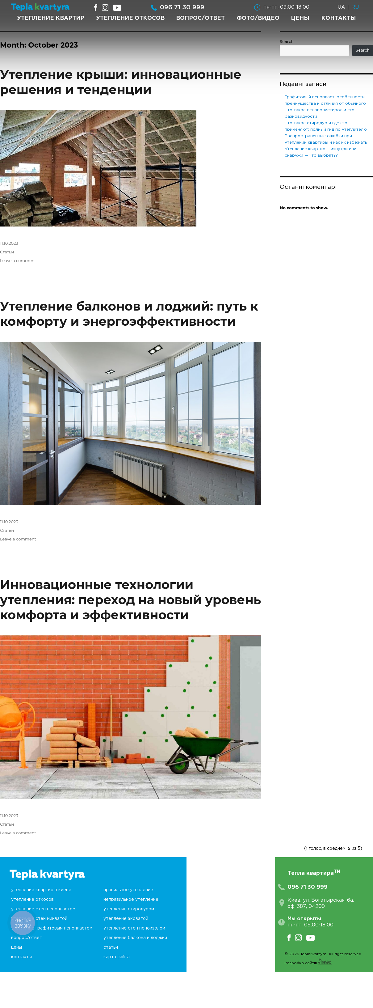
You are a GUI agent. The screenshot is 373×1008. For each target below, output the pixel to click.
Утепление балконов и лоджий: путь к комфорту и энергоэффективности (129, 314)
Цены (300, 18)
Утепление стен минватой (39, 919)
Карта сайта (116, 957)
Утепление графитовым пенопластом (51, 928)
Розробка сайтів (308, 963)
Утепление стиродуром (128, 909)
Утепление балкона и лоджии (135, 938)
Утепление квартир (50, 18)
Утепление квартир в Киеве (41, 890)
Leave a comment (18, 260)
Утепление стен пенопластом (43, 909)
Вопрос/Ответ (200, 18)
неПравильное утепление (130, 899)
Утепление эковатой (125, 919)
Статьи (7, 251)
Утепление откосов (130, 18)
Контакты (338, 18)
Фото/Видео (258, 18)
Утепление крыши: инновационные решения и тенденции (120, 82)
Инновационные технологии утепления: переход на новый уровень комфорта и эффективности (130, 599)
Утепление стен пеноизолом (134, 928)
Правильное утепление (128, 890)
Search (287, 42)
